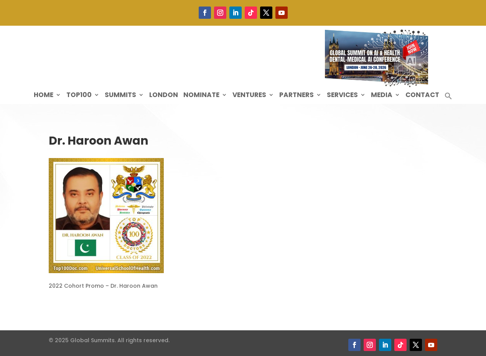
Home (43, 95)
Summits (120, 95)
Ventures (249, 95)
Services (342, 95)
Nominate (201, 95)
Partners (296, 95)
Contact (422, 95)
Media (381, 95)
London (163, 95)
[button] (448, 98)
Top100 (79, 95)
